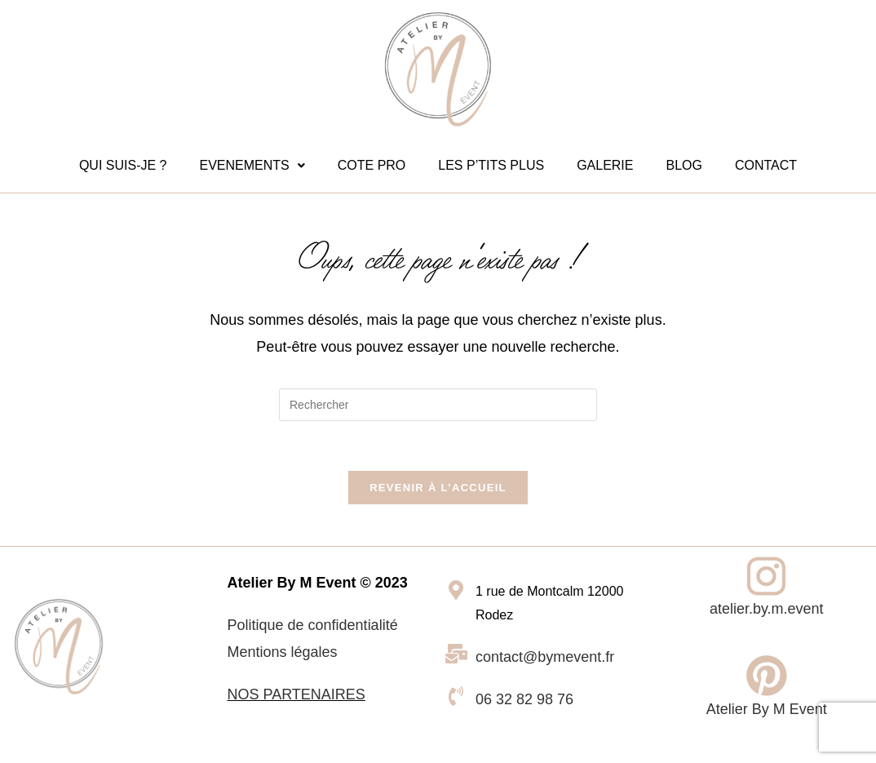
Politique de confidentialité (313, 625)
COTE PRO (372, 165)
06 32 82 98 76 (524, 699)
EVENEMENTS (251, 165)
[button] (251, 165)
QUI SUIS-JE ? (123, 165)
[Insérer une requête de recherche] (438, 404)
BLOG (683, 165)
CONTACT (766, 165)
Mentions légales (283, 652)
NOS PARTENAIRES (296, 694)
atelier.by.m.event (767, 609)
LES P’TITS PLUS (491, 165)
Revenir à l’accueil (438, 487)
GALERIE (605, 165)
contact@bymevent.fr (545, 657)
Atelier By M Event (766, 709)
